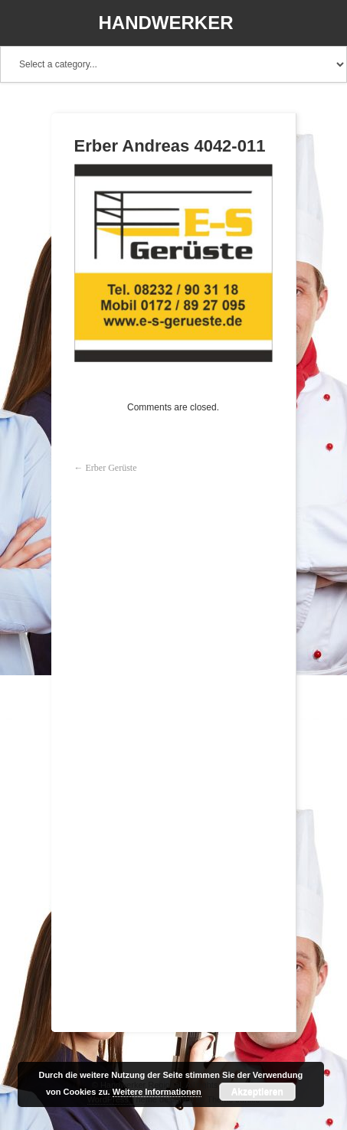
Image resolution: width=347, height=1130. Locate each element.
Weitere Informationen (157, 1091)
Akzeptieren (257, 1091)
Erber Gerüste (111, 467)
